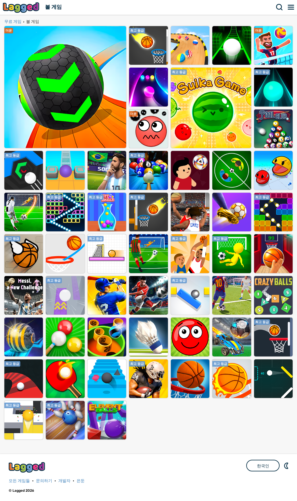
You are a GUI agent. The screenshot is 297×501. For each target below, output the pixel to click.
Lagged (22, 7)
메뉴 (291, 7)
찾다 (279, 7)
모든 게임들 (19, 480)
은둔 (81, 480)
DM (287, 465)
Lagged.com (27, 467)
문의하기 (44, 480)
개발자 (64, 480)
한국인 (263, 466)
